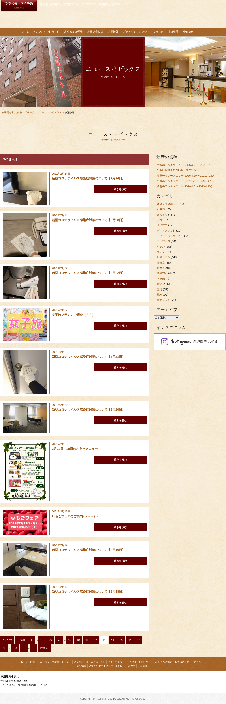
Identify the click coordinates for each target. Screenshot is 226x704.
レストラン (163, 257)
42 (95, 640)
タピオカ (162, 225)
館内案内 (66, 662)
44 (112, 640)
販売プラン (163, 300)
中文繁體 (173, 32)
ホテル (161, 246)
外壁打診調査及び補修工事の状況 (177, 170)
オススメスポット (167, 204)
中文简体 (188, 32)
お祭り (161, 220)
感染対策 (162, 273)
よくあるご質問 (73, 32)
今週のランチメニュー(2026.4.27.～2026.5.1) (184, 165)
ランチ (161, 252)
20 (50, 640)
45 (121, 640)
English (158, 32)
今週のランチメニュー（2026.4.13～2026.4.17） (186, 181)
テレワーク (163, 241)
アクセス (78, 662)
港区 (159, 284)
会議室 (161, 262)
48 (4, 648)
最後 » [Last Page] (44, 648)
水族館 (161, 278)
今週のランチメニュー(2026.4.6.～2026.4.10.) (184, 186)
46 (129, 640)
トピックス (198, 662)
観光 (159, 294)
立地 (159, 289)
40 (78, 640)
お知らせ (162, 214)
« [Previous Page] (32, 640)
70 (23, 648)
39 (69, 640)
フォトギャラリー (117, 662)
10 (41, 640)
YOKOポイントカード (46, 32)
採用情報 (113, 32)
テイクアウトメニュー (170, 236)
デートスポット (166, 231)
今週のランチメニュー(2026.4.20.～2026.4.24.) (185, 175)
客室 (159, 268)
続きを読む (120, 189)
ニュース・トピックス (49, 112)
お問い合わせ (95, 32)
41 (86, 640)
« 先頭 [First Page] (21, 640)
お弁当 (161, 209)
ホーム (25, 32)
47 (138, 640)
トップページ (17, 112)
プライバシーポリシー (136, 32)
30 (58, 640)
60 (15, 648)
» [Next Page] (34, 648)
